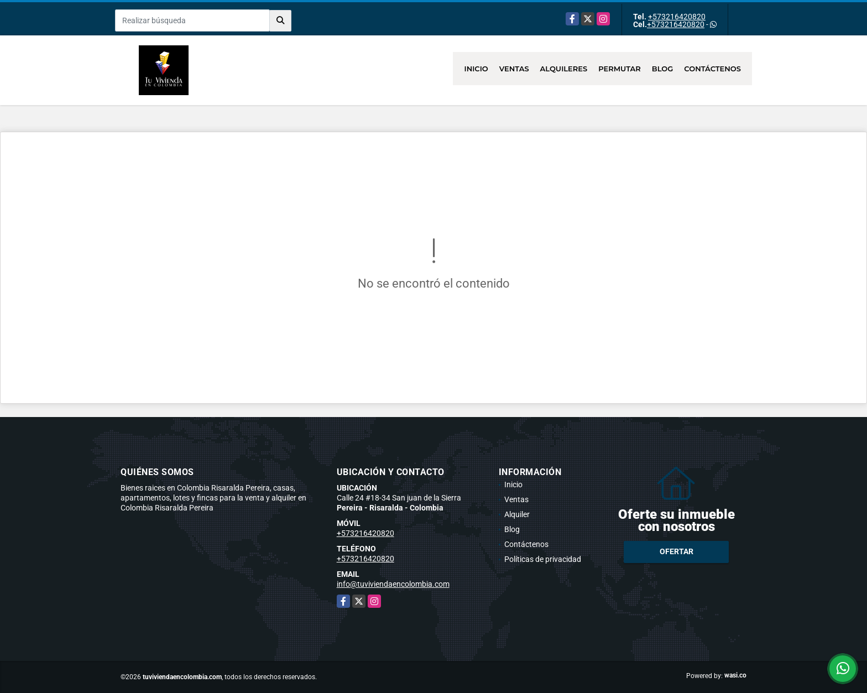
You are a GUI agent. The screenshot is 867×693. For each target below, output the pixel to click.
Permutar (619, 68)
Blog (662, 68)
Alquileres (564, 68)
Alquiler (517, 514)
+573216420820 (677, 16)
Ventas (514, 68)
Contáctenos (712, 68)
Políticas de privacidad (542, 559)
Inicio (476, 68)
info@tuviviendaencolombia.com (393, 584)
